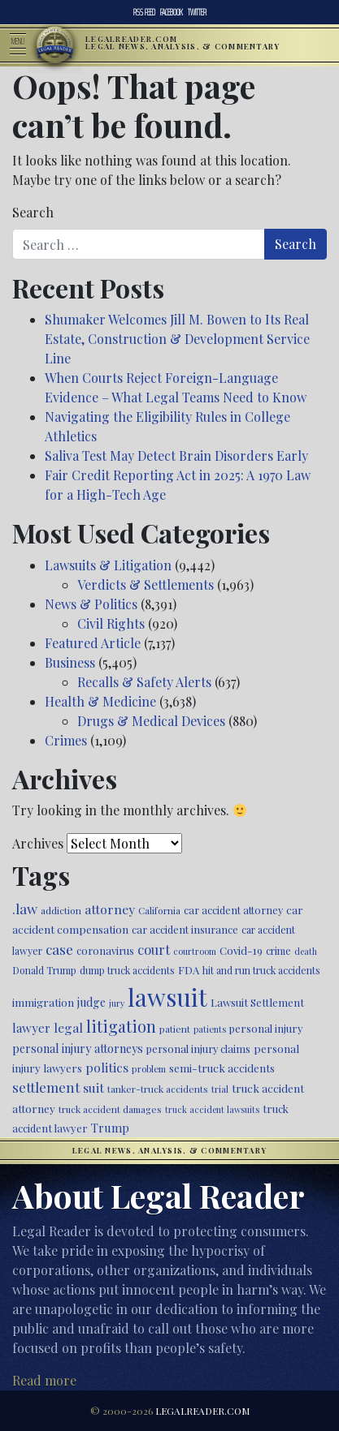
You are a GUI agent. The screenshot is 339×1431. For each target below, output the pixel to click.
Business (70, 662)
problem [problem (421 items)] (149, 1069)
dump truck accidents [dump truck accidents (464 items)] (127, 970)
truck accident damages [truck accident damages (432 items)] (110, 1108)
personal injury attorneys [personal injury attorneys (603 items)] (77, 1048)
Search (33, 212)
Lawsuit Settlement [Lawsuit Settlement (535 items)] (257, 1002)
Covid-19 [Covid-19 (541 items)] (241, 950)
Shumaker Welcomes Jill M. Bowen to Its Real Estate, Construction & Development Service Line (177, 339)
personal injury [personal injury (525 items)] (266, 1028)
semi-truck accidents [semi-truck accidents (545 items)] (222, 1067)
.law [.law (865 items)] (24, 908)
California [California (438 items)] (159, 910)
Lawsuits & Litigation (108, 565)
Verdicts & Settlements (145, 584)
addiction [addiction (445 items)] (61, 910)
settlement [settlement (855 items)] (46, 1087)
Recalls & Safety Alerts (144, 681)
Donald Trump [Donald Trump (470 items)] (44, 970)
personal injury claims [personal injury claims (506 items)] (198, 1048)
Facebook (171, 12)
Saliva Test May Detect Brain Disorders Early (176, 455)
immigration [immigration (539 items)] (43, 1002)
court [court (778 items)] (153, 949)
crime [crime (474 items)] (278, 950)
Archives (37, 843)
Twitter (197, 12)
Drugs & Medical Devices (151, 720)
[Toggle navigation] (23, 45)
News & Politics (91, 603)
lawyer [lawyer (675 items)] (31, 1028)
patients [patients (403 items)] (209, 1029)
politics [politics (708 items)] (106, 1067)
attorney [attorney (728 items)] (110, 908)
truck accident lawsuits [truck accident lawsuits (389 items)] (212, 1109)
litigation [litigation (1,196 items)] (121, 1026)
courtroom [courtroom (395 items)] (194, 951)
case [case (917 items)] (59, 948)
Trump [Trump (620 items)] (110, 1127)
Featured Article (93, 642)
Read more (44, 1380)
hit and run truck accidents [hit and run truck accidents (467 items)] (261, 970)
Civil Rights (111, 623)
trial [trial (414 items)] (219, 1089)
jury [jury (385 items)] (116, 1003)
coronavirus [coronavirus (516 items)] (105, 950)
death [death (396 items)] (305, 951)
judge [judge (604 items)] (91, 1002)
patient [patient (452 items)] (174, 1028)
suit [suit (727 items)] (93, 1087)
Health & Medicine (100, 701)
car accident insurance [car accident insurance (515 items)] (185, 929)
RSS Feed (144, 12)
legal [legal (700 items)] (68, 1027)
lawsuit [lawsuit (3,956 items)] (167, 996)
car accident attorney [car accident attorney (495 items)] (233, 910)
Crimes (66, 740)
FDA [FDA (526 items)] (188, 970)
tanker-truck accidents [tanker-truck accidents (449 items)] (157, 1088)
